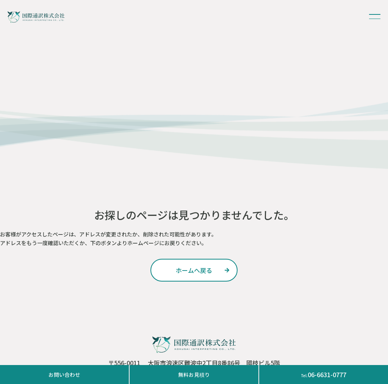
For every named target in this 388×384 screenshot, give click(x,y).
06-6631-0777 (323, 374)
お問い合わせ (64, 374)
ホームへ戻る (194, 270)
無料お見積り (194, 374)
